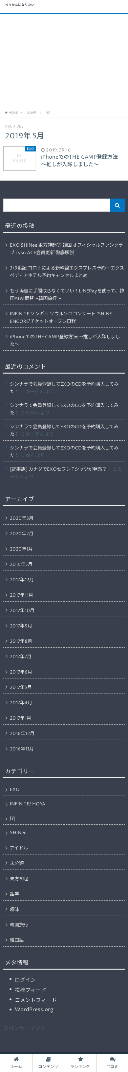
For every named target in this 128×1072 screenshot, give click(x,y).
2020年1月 (21, 549)
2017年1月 (20, 718)
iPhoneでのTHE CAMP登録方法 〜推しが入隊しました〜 (65, 341)
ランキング (80, 1063)
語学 (14, 894)
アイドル (19, 848)
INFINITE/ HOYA (27, 804)
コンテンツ (48, 1063)
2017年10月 (22, 610)
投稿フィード (30, 990)
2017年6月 (21, 672)
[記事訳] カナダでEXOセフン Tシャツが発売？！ (60, 469)
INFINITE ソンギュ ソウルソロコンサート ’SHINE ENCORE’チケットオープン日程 (61, 318)
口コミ (112, 1063)
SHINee (18, 833)
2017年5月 (21, 687)
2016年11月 (22, 749)
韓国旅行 (19, 925)
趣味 (14, 909)
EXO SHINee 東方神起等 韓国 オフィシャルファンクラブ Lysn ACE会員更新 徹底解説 (66, 249)
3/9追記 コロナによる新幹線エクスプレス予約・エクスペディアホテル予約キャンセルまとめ (67, 272)
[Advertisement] (64, 61)
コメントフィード (36, 1000)
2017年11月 (21, 595)
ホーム (16, 1063)
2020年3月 (21, 518)
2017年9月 (21, 626)
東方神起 (19, 879)
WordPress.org (34, 1009)
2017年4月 (21, 703)
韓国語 (17, 940)
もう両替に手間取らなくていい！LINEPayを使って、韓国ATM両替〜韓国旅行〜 (67, 295)
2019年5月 (21, 564)
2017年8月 (21, 641)
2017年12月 (22, 580)
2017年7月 (21, 657)
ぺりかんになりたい (19, 5)
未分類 (17, 863)
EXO (15, 789)
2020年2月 (21, 534)
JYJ (12, 818)
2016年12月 (22, 733)
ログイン (25, 980)
